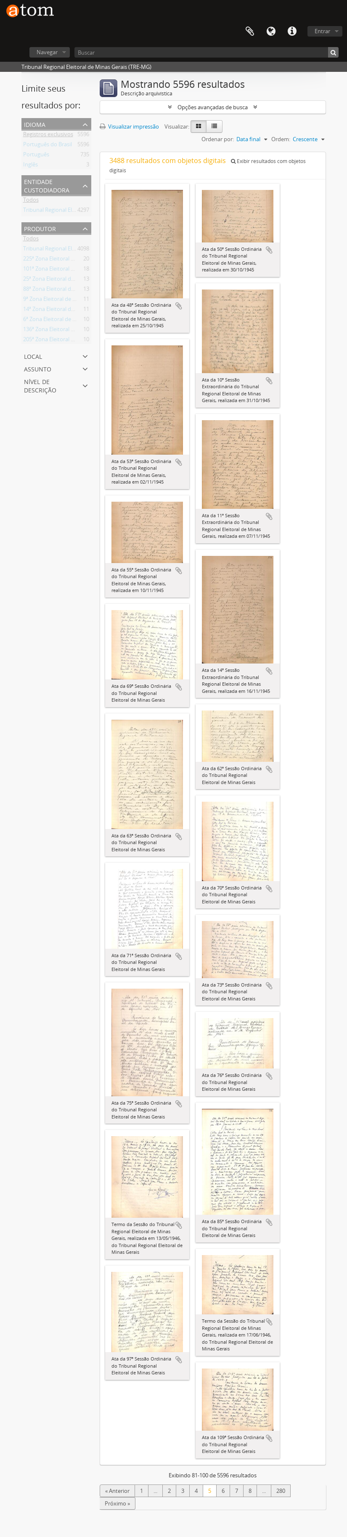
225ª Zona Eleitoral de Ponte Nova (65, 260)
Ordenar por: (217, 139)
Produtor (40, 228)
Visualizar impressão (129, 126)
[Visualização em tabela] (214, 126)
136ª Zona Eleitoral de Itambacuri (64, 330)
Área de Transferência (249, 31)
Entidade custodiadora (46, 185)
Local (33, 355)
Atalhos (291, 31)
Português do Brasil (47, 146)
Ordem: (280, 139)
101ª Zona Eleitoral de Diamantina (65, 270)
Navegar (47, 52)
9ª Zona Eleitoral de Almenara (59, 300)
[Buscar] (206, 52)
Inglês (30, 166)
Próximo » (117, 1503)
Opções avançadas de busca (212, 107)
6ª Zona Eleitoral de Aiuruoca (59, 320)
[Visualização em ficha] (199, 126)
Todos (31, 201)
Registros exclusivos (48, 135)
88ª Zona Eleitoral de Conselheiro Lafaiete (74, 290)
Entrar (322, 31)
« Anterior (117, 1491)
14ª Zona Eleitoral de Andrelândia (64, 310)
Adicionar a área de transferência (179, 306)
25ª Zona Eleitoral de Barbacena (62, 280)
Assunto (37, 368)
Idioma (270, 31)
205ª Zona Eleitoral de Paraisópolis (66, 341)
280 (280, 1491)
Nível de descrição (40, 385)
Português (36, 156)
